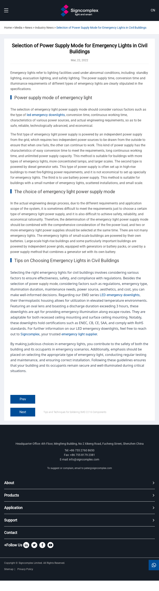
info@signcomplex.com (84, 459)
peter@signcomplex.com (98, 468)
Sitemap (8, 569)
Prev (23, 399)
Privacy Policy (25, 569)
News (28, 27)
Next (22, 412)
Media (18, 27)
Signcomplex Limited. (31, 563)
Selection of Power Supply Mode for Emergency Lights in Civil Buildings (101, 27)
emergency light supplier (79, 334)
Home (8, 27)
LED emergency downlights (120, 295)
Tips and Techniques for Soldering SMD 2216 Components (74, 412)
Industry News (44, 27)
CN (153, 10)
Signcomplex (30, 334)
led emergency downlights (46, 115)
